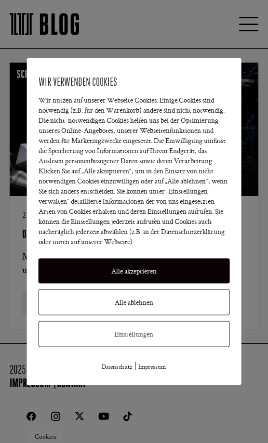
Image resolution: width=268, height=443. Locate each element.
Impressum (152, 366)
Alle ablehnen (134, 302)
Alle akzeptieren (134, 270)
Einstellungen (133, 334)
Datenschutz (117, 366)
